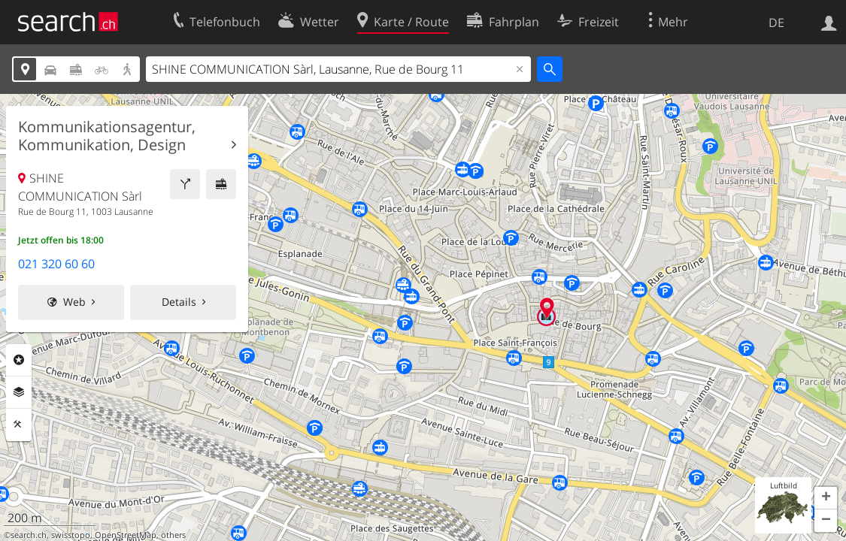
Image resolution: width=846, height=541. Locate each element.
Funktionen (19, 424)
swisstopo (70, 535)
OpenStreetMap (125, 535)
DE (776, 22)
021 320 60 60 (56, 263)
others (173, 535)
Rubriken (19, 360)
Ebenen (19, 392)
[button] (825, 498)
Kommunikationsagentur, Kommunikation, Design (107, 136)
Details (179, 302)
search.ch (29, 535)
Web (74, 302)
